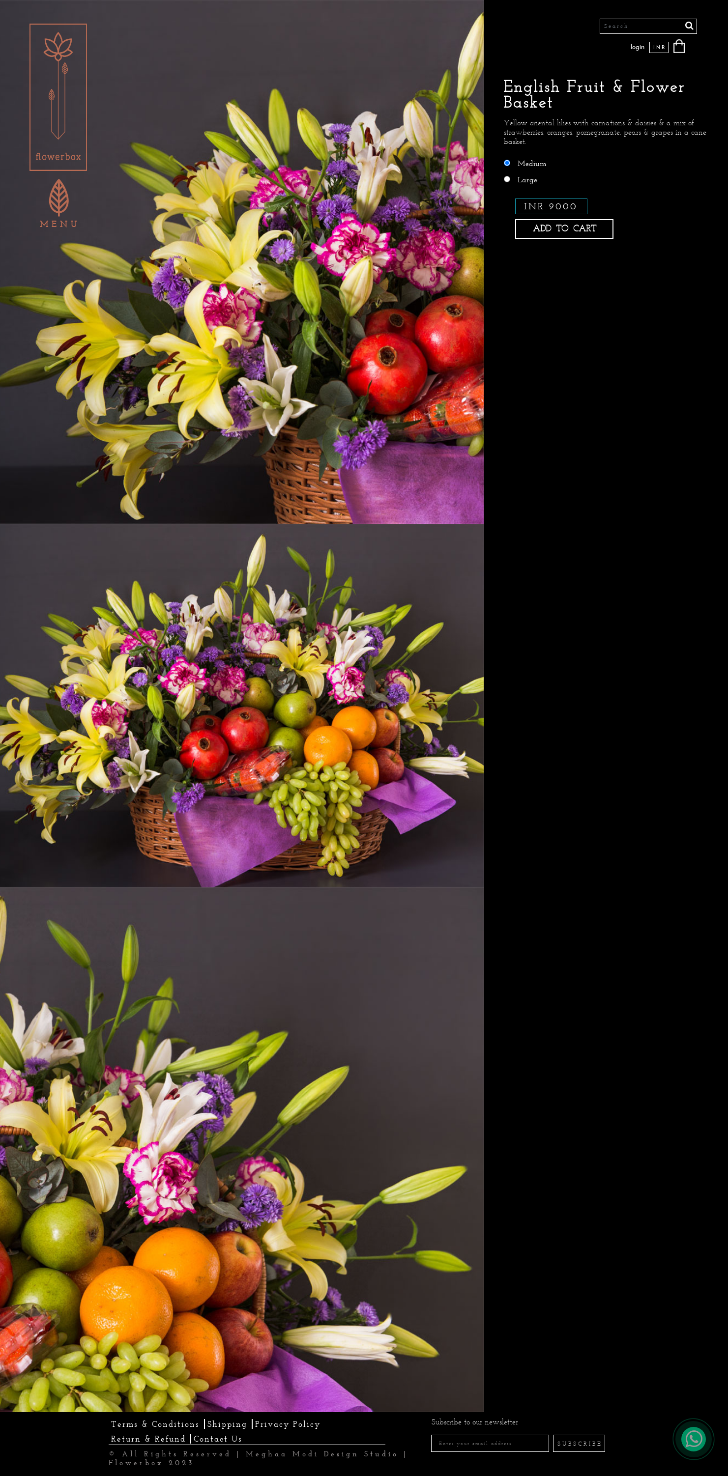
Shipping (227, 1424)
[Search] (648, 26)
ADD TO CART (564, 228)
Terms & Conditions (155, 1424)
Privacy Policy (287, 1424)
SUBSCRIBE (580, 1443)
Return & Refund (148, 1439)
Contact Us (218, 1439)
